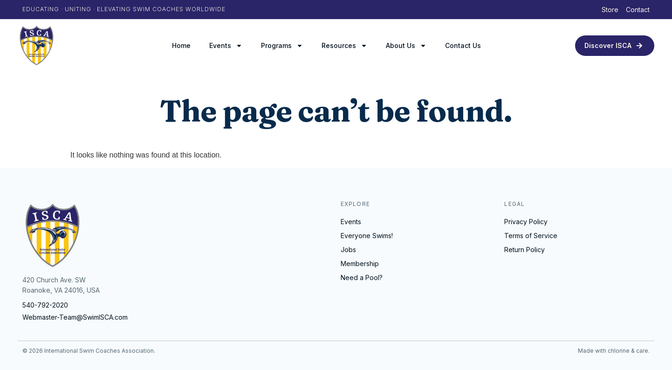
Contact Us (463, 45)
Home (181, 45)
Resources (344, 46)
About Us (406, 46)
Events (225, 46)
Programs (282, 46)
